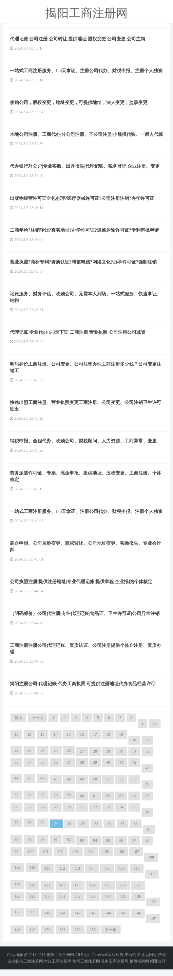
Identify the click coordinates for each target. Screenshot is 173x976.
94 (95, 847)
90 (43, 846)
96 (121, 847)
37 (69, 769)
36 (56, 769)
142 (78, 919)
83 (96, 830)
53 (134, 785)
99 (16, 858)
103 (76, 858)
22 (16, 756)
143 (93, 919)
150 (47, 936)
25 (56, 756)
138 (17, 918)
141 (63, 919)
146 (138, 919)
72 (95, 813)
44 (16, 784)
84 (109, 830)
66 (16, 813)
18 (108, 741)
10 (155, 730)
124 (93, 891)
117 (137, 875)
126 (123, 891)
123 (78, 891)
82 (83, 830)
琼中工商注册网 (114, 967)
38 (82, 769)
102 (61, 858)
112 (62, 875)
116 (122, 875)
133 (93, 903)
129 (32, 903)
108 (151, 863)
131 (63, 903)
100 (30, 858)
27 (82, 757)
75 (134, 813)
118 (152, 880)
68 (43, 813)
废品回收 (149, 961)
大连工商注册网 (57, 967)
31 (134, 757)
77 (16, 829)
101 (45, 858)
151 (63, 936)
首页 (18, 724)
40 (108, 769)
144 (108, 919)
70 (69, 813)
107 (136, 858)
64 (134, 802)
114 (92, 875)
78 (29, 829)
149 (32, 936)
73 (108, 813)
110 (32, 874)
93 (82, 847)
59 (69, 801)
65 (147, 802)
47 (56, 785)
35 (43, 769)
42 (134, 769)
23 (29, 756)
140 (47, 919)
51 (108, 785)
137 (153, 908)
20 (134, 746)
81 (70, 830)
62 (108, 802)
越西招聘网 (139, 967)
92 (69, 846)
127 (138, 891)
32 (147, 757)
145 (123, 919)
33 (16, 769)
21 (147, 746)
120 (32, 891)
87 (149, 836)
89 (29, 846)
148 (17, 936)
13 (43, 741)
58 (56, 801)
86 (136, 830)
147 (153, 925)
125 (108, 891)
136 (138, 903)
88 (16, 846)
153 (93, 936)
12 (29, 741)
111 (47, 875)
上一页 (37, 724)
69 (56, 813)
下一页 (111, 936)
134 (108, 903)
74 (121, 813)
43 (147, 774)
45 (29, 784)
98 (147, 847)
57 (43, 801)
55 (16, 801)
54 (147, 791)
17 (95, 741)
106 (121, 858)
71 (82, 813)
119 (17, 890)
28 (95, 757)
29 (108, 757)
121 (47, 891)
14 (56, 741)
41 (121, 769)
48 (69, 785)
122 (63, 891)
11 (16, 741)
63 (121, 802)
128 (17, 903)
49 (82, 785)
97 (134, 847)
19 (121, 741)
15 (69, 741)
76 (147, 819)
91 (56, 846)
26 (69, 756)
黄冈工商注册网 (86, 967)
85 (123, 830)
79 (43, 829)
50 (95, 785)
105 (106, 858)
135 (123, 903)
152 (78, 936)
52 (121, 785)
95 (108, 847)
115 (107, 875)
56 (29, 801)
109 (17, 874)
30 (121, 757)
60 (82, 802)
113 (77, 875)
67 (29, 813)
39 (95, 769)
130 (47, 903)
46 (43, 784)
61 (95, 802)
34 (29, 769)
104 (91, 858)
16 (82, 741)
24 (43, 756)
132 (78, 903)
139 (32, 918)
